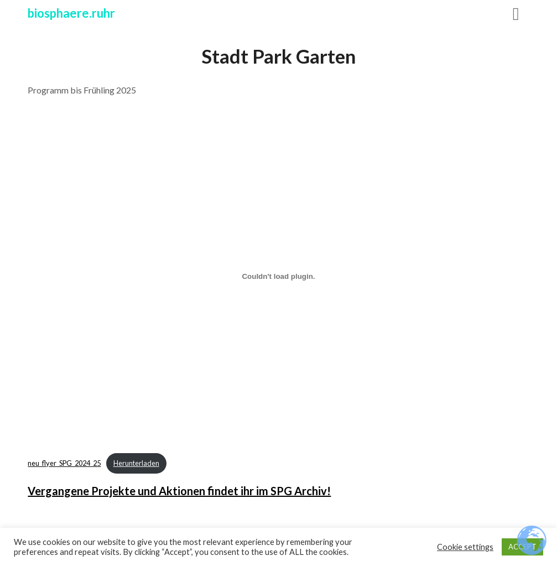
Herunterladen (136, 463)
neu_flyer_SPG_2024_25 (64, 463)
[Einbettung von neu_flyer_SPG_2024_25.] (278, 276)
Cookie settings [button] (465, 547)
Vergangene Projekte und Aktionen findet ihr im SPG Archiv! (179, 490)
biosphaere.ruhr (71, 13)
